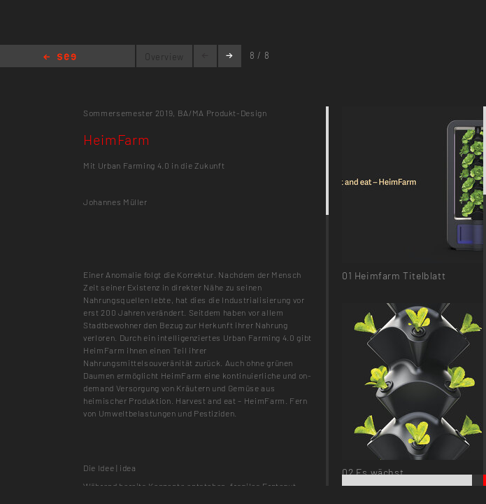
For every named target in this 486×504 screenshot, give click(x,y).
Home (59, 57)
